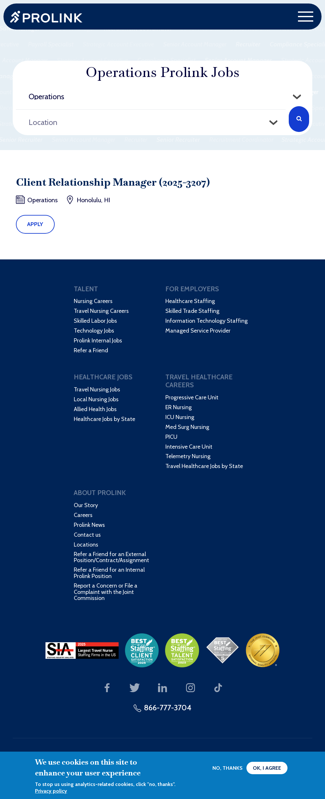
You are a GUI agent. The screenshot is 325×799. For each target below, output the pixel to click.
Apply (35, 224)
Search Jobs (299, 119)
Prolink (46, 16)
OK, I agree (267, 768)
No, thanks (227, 768)
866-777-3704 (167, 707)
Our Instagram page (190, 688)
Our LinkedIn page (163, 688)
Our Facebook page (107, 688)
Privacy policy (51, 791)
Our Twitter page (135, 688)
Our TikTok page (218, 688)
